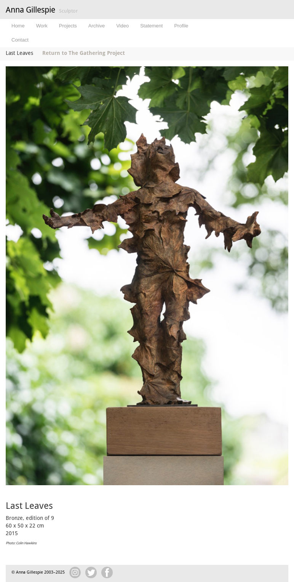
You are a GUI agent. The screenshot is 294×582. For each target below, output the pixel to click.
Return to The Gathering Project (83, 52)
